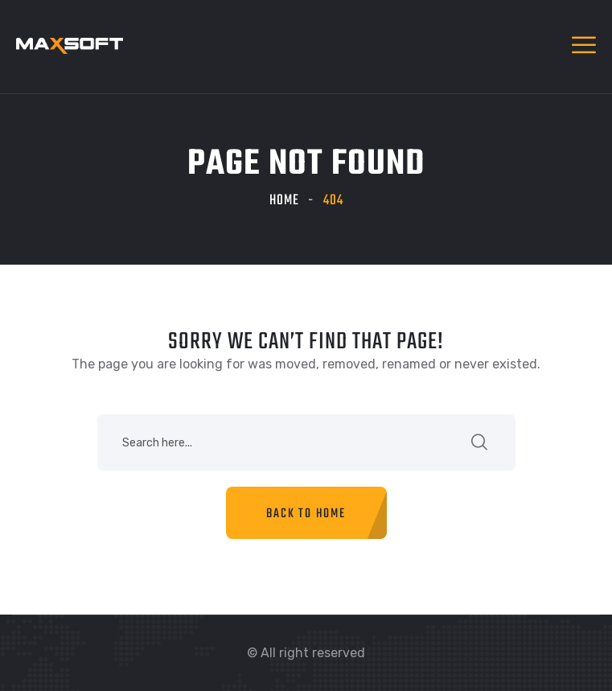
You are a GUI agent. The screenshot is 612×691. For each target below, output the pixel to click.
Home (284, 200)
